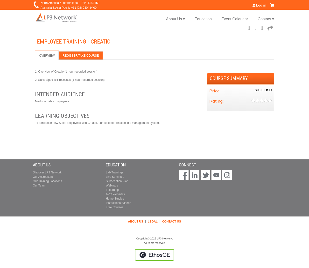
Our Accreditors (43, 177)
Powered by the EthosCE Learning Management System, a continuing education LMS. (154, 255)
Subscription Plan (117, 181)
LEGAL (153, 221)
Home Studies (115, 198)
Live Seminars (115, 177)
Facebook (250, 27)
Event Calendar (234, 19)
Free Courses (114, 207)
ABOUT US (135, 221)
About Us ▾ (175, 19)
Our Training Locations (47, 181)
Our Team (39, 185)
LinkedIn (263, 27)
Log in (261, 5)
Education (203, 19)
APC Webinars (115, 194)
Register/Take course (81, 55)
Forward (269, 27)
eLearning (112, 190)
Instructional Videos (118, 203)
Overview (47, 55)
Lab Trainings (114, 172)
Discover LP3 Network (47, 172)
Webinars (112, 185)
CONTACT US (171, 221)
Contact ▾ (266, 19)
